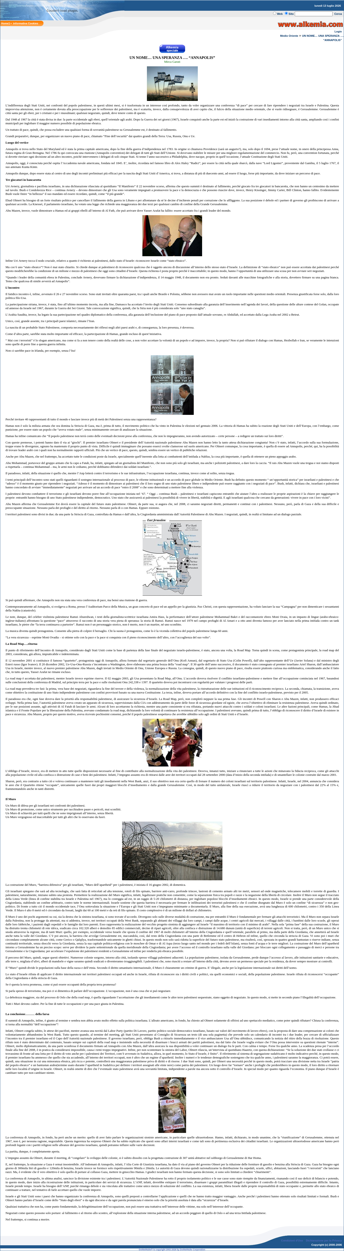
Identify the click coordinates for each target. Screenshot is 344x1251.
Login (338, 31)
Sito (291, 13)
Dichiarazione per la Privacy (324, 1240)
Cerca (338, 13)
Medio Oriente (289, 35)
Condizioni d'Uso (292, 1240)
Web (280, 13)
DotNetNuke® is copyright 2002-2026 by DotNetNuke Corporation (172, 1249)
